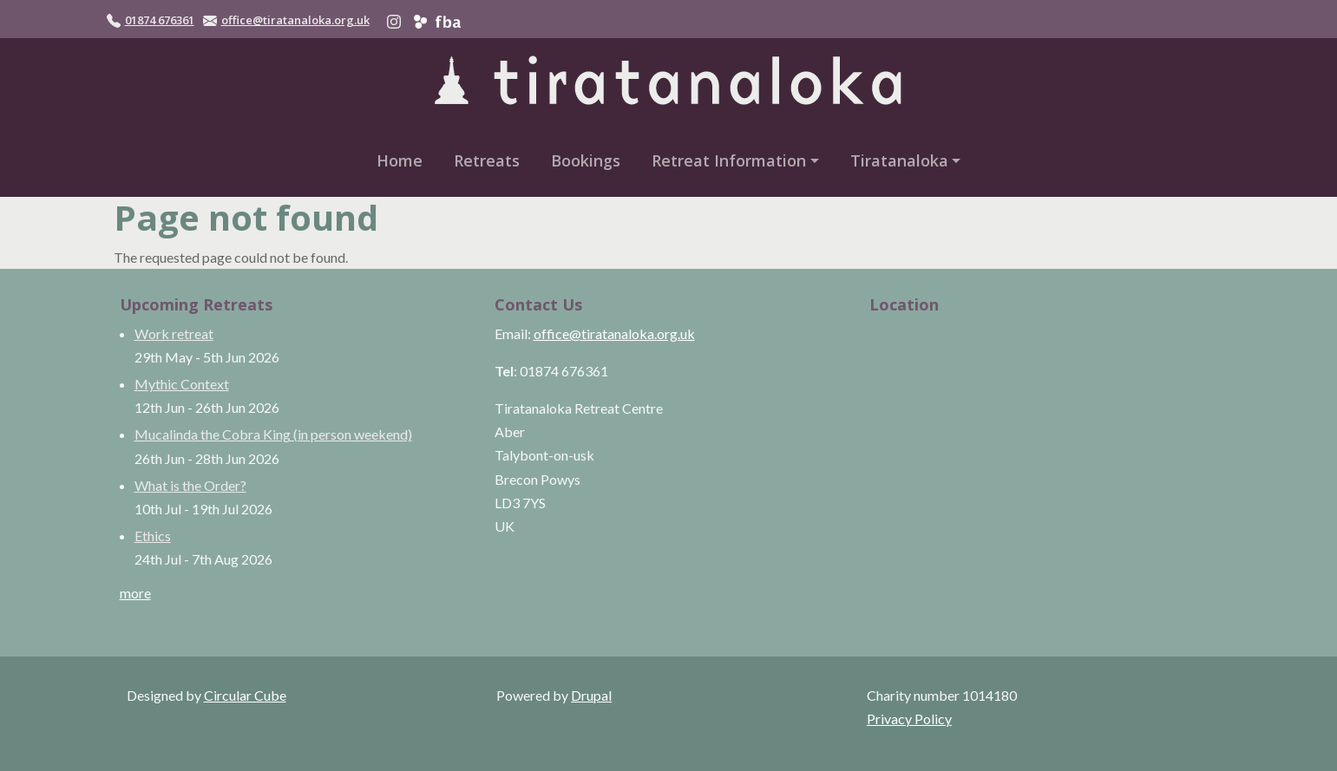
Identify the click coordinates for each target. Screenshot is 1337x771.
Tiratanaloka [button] (899, 160)
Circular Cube (245, 695)
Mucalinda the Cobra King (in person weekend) (273, 434)
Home (400, 160)
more (135, 593)
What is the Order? (190, 485)
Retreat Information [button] (729, 160)
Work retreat (173, 333)
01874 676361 (159, 20)
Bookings (585, 160)
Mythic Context (181, 384)
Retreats (487, 160)
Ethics (152, 535)
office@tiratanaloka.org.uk (295, 20)
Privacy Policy (909, 718)
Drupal (591, 695)
